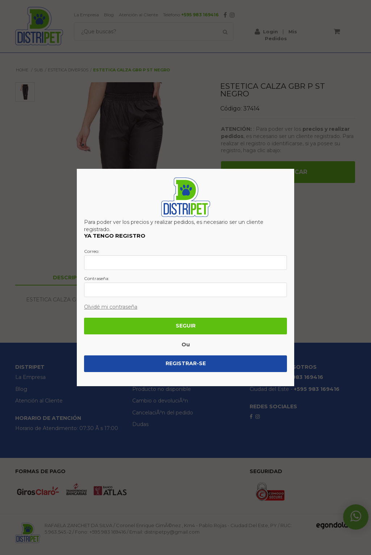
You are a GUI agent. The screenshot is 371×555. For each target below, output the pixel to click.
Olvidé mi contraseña (110, 307)
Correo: (91, 251)
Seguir (186, 325)
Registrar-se (186, 363)
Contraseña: (96, 278)
